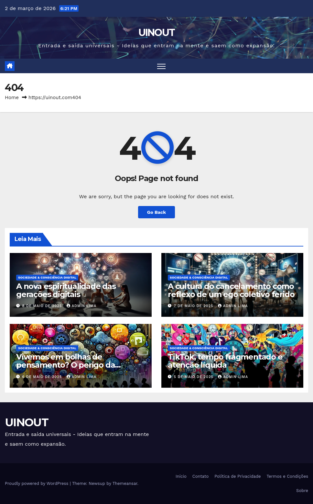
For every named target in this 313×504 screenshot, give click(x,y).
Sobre (302, 490)
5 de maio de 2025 (194, 377)
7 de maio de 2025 (194, 306)
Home (12, 97)
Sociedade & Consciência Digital (47, 277)
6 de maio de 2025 (42, 377)
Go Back (156, 212)
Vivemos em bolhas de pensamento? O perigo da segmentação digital (65, 365)
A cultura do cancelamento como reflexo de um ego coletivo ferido (231, 290)
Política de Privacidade (237, 476)
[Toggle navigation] (161, 66)
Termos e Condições (287, 476)
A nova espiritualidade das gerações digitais (66, 290)
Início (181, 476)
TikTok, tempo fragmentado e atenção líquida (225, 361)
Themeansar (125, 483)
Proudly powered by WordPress (37, 483)
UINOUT (156, 33)
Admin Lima (82, 306)
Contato (200, 476)
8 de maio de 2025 (42, 306)
